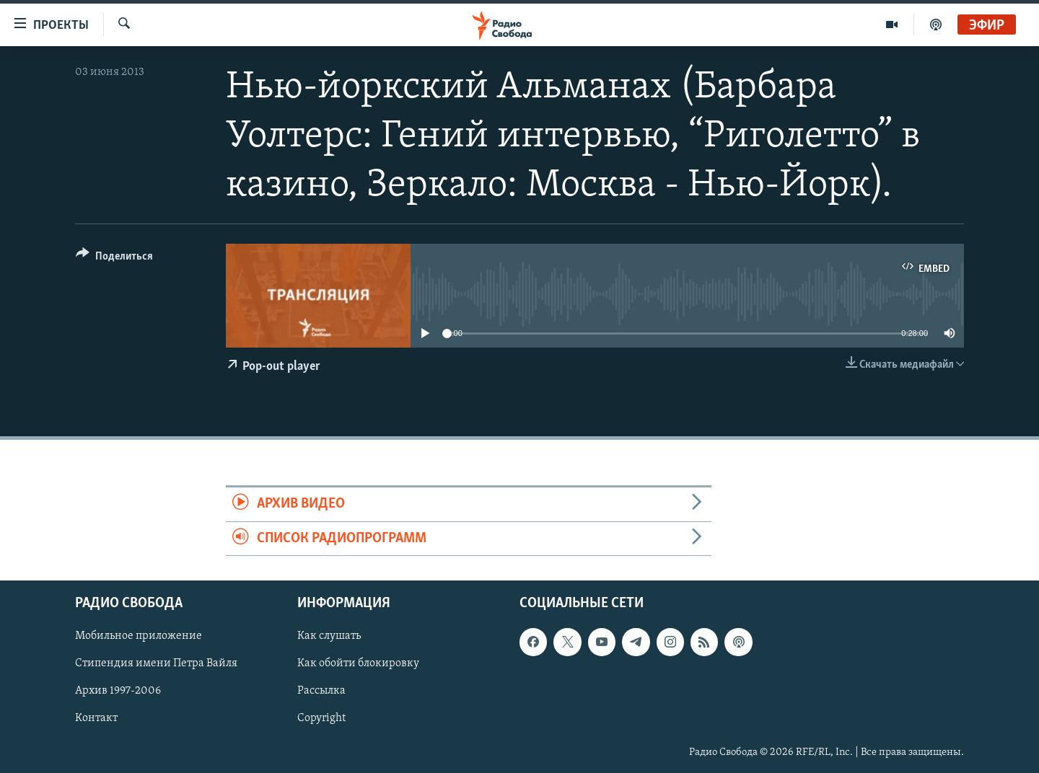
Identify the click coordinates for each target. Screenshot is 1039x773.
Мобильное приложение (138, 636)
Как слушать (329, 636)
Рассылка (321, 691)
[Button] (114, 258)
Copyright (321, 718)
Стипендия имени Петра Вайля (156, 663)
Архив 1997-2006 (118, 691)
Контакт (96, 718)
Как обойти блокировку (358, 663)
